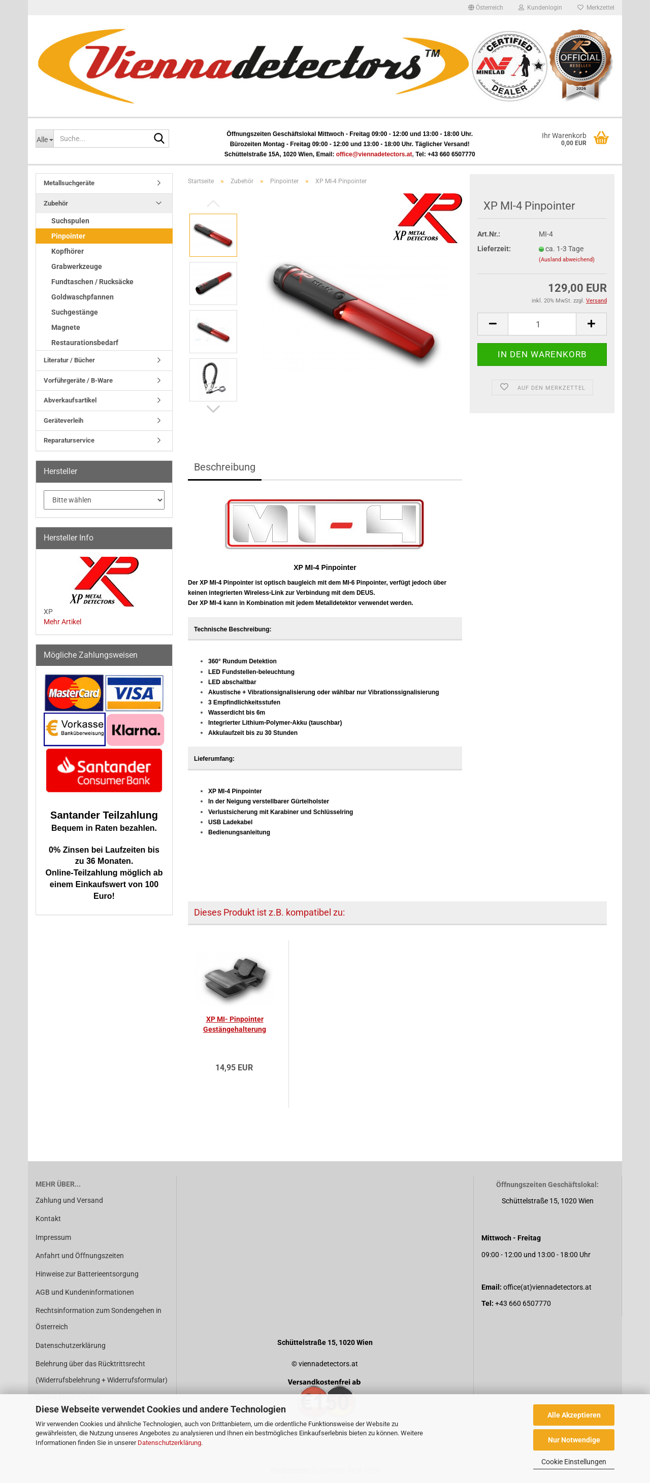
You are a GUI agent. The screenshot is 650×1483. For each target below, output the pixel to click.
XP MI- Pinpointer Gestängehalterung (234, 1024)
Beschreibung (224, 467)
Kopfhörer (67, 251)
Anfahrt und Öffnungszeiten (80, 1256)
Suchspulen (70, 221)
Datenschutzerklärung (169, 1442)
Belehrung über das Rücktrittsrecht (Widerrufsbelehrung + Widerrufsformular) (102, 1372)
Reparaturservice (69, 440)
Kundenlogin (540, 7)
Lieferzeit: (494, 249)
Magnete (65, 327)
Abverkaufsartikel (70, 400)
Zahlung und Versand (69, 1200)
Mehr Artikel (62, 622)
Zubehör (56, 203)
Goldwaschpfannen (82, 297)
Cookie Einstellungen (573, 1462)
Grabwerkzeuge (76, 266)
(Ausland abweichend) (567, 259)
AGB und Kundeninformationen (85, 1292)
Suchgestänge (74, 312)
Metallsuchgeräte (69, 183)
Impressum (53, 1237)
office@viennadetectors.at (374, 154)
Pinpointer (68, 236)
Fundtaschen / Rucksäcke (92, 282)
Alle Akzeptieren (574, 1415)
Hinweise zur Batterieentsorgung (87, 1274)
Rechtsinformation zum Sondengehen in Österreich (98, 1318)
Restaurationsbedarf (84, 343)
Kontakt (48, 1219)
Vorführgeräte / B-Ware (78, 380)
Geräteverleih (63, 420)
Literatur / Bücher (69, 360)
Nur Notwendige (574, 1440)
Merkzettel (595, 7)
